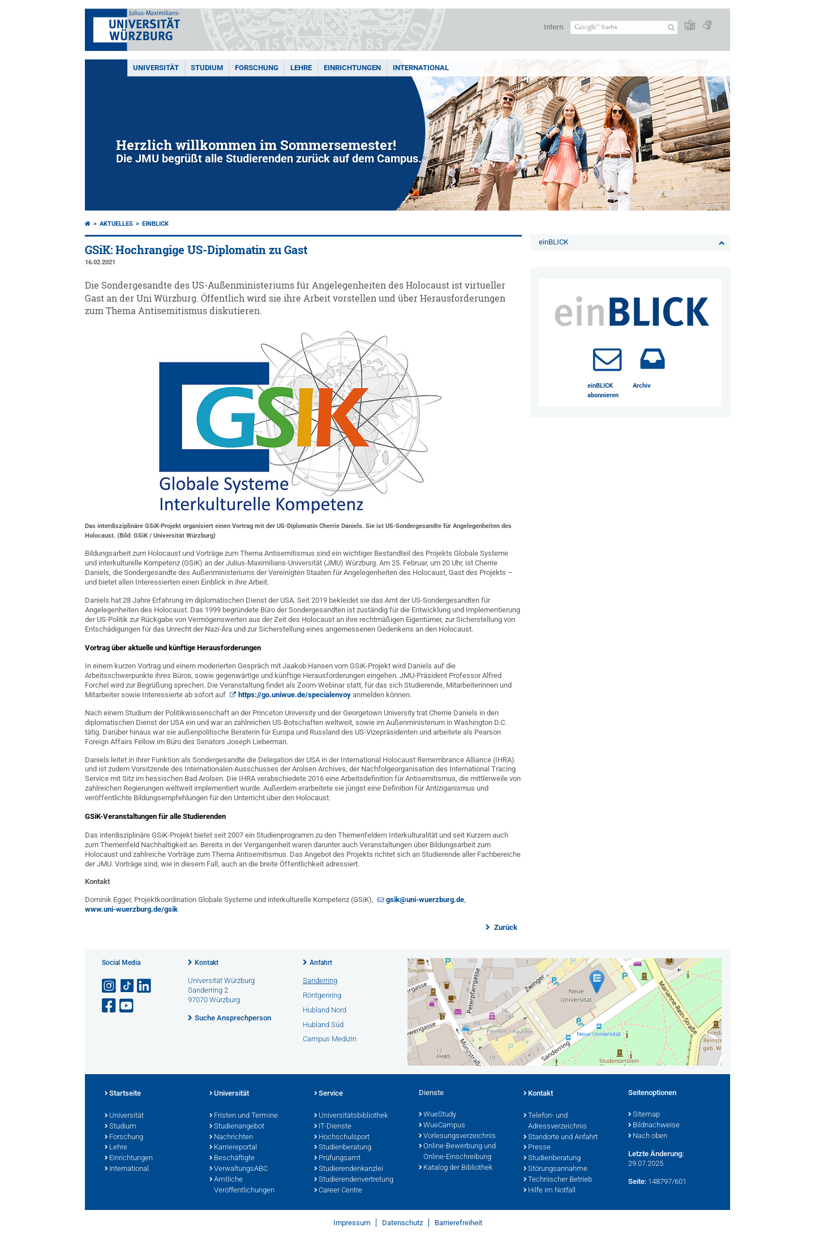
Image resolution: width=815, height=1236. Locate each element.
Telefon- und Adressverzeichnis (555, 1121)
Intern (553, 27)
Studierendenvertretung (353, 1180)
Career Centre (338, 1191)
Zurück (504, 927)
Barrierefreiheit (458, 1222)
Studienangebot (236, 1127)
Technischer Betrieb (558, 1180)
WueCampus (442, 1126)
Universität (156, 67)
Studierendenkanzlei (348, 1169)
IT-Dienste (332, 1127)
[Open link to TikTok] (127, 986)
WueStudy (437, 1115)
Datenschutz (402, 1222)
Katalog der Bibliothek (455, 1168)
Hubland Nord (324, 1010)
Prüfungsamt (337, 1158)
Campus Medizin (330, 1039)
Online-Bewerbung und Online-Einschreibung (457, 1151)
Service (328, 1094)
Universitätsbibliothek (351, 1116)
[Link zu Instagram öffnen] (110, 986)
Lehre (301, 67)
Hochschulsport (342, 1137)
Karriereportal (233, 1148)
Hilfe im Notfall (550, 1191)
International (421, 67)
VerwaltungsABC (238, 1169)
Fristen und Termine (243, 1116)
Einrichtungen (352, 67)
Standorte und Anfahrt (561, 1137)
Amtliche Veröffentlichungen (241, 1185)
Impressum (351, 1222)
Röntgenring (322, 995)
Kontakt (206, 963)
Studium (207, 67)
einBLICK (155, 224)
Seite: (637, 1181)
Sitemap (644, 1115)
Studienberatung (342, 1148)
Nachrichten (231, 1137)
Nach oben (647, 1136)
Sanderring (320, 980)
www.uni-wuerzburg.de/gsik (131, 909)
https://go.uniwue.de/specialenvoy (294, 694)
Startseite (123, 1094)
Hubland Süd (323, 1024)
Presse (537, 1148)
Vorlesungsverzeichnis (457, 1136)
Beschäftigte (232, 1158)
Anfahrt (321, 963)
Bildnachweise (654, 1126)
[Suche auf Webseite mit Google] (623, 27)
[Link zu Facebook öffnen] (110, 1006)
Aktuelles (116, 224)
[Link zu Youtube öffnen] (127, 1006)
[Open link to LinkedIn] (145, 986)
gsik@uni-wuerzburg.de (425, 899)
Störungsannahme (555, 1169)
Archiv (642, 385)
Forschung (256, 67)
